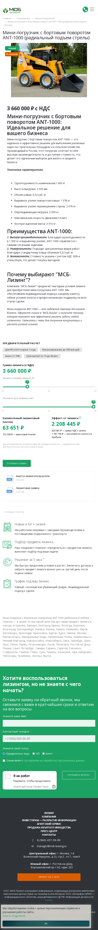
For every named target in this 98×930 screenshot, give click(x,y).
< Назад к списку (13, 511)
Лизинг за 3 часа (49, 877)
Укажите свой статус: (16, 748)
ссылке (48, 900)
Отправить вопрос (79, 775)
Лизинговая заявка (27, 488)
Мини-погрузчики (45, 18)
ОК (45, 923)
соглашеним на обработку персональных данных (54, 760)
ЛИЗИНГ (49, 813)
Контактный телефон (16, 731)
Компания (49, 816)
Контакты (49, 834)
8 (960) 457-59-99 (48, 840)
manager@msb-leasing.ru (51, 846)
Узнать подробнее (14, 916)
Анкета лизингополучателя (33, 476)
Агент (49, 753)
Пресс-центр (49, 831)
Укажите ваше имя (14, 716)
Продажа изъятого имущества (49, 827)
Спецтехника (23, 18)
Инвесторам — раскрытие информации (49, 820)
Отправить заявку (17, 463)
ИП (37, 753)
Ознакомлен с (45, 760)
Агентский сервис (49, 824)
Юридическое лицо (18, 753)
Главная (7, 18)
